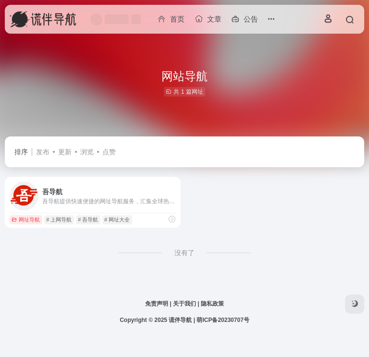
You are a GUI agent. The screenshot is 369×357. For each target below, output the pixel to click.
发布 (42, 152)
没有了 (184, 253)
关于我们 (184, 303)
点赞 (109, 152)
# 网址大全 (117, 219)
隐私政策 (212, 303)
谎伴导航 (180, 320)
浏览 (87, 152)
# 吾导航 (88, 219)
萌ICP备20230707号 (223, 320)
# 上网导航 (59, 219)
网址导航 (26, 219)
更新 (65, 152)
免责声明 (156, 303)
